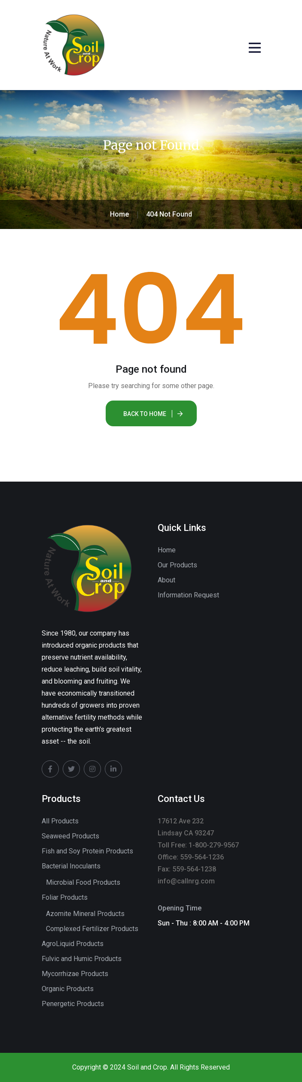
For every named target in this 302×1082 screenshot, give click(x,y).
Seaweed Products (70, 836)
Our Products (177, 565)
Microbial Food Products (83, 882)
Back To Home (144, 413)
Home (167, 550)
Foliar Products (65, 897)
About (166, 580)
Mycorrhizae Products (75, 974)
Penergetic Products (73, 1004)
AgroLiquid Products (73, 944)
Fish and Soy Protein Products (87, 851)
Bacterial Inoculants (71, 866)
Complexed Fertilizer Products (92, 929)
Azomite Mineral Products (85, 914)
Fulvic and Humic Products (82, 959)
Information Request (188, 595)
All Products (60, 821)
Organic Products (68, 989)
